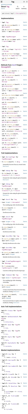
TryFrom (14, 396)
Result (17, 175)
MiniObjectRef (7, 86)
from (5, 266)
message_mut (11, 29)
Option (5, 41)
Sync (9, 331)
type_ (9, 147)
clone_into (8, 294)
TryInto (14, 404)
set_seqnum (11, 107)
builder (9, 54)
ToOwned (9, 275)
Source (3, 8)
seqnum (9, 102)
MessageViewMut (9, 144)
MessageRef (20, 13)
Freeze (10, 310)
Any (9, 354)
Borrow (8, 157)
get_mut (9, 39)
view (8, 138)
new (8, 49)
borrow (6, 162)
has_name (10, 134)
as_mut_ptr (11, 75)
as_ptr (9, 71)
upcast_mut (11, 89)
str (8, 135)
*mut (4, 77)
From (7, 261)
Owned (7, 277)
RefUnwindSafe (13, 316)
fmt (5, 173)
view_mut (10, 142)
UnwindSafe (12, 343)
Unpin (10, 337)
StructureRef (12, 113)
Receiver (14, 386)
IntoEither (12, 383)
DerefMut (9, 236)
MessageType (6, 149)
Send (9, 325)
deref (6, 208)
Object (10, 99)
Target (8, 202)
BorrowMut (12, 366)
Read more (6, 166)
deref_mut (7, 239)
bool (14, 135)
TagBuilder (14, 55)
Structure (18, 131)
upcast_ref (11, 84)
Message (12, 37)
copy (8, 80)
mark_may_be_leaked (8, 95)
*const (4, 72)
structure (10, 111)
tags (8, 58)
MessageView (6, 140)
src (8, 98)
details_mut (11, 125)
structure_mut (12, 116)
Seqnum (4, 104)
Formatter (5, 175)
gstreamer (4, 4)
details (9, 120)
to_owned (7, 285)
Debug (8, 170)
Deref (14, 65)
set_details (11, 129)
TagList (17, 49)
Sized (14, 357)
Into (12, 377)
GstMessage (11, 72)
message (9, 4)
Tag (12, 2)
